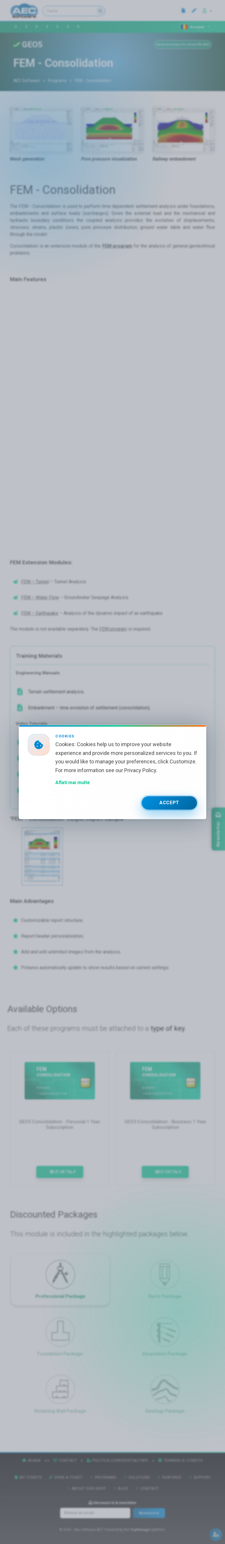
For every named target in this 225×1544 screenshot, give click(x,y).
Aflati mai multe (72, 782)
